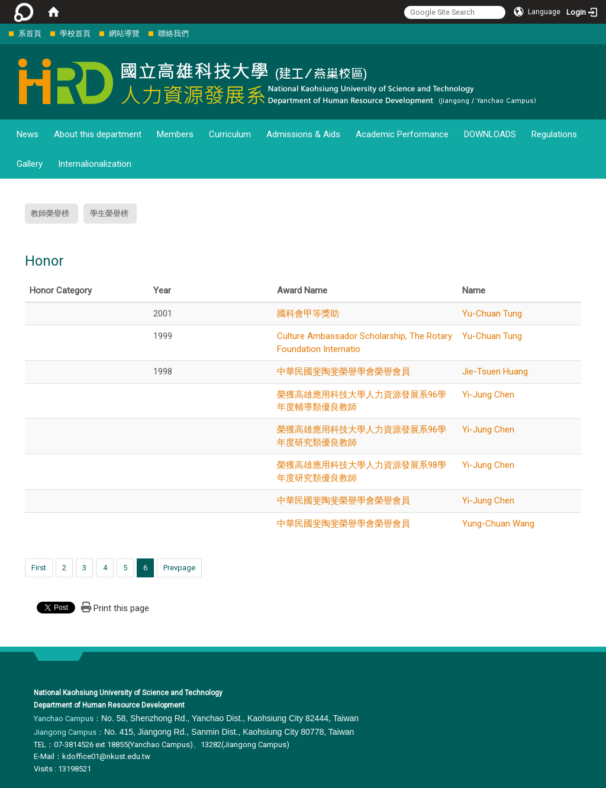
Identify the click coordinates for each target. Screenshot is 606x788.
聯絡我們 (173, 33)
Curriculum (230, 134)
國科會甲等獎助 (308, 313)
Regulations (554, 134)
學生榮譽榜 (109, 213)
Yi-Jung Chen (488, 394)
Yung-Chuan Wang (498, 523)
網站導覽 (124, 33)
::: (2, 33)
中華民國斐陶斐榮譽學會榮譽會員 (343, 371)
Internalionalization (94, 164)
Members (175, 134)
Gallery (30, 164)
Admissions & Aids (303, 134)
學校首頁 (75, 33)
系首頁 (29, 33)
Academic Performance (402, 134)
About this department (97, 134)
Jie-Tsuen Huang (495, 371)
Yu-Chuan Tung (492, 313)
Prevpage (179, 567)
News (27, 134)
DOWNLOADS (490, 134)
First (38, 567)
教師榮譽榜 (50, 213)
